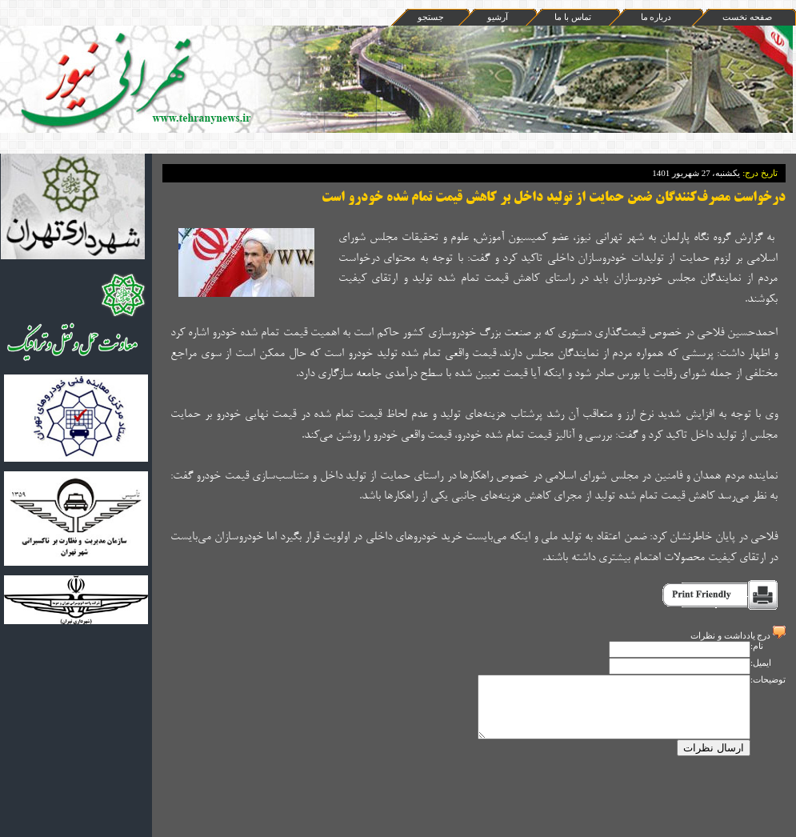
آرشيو (497, 17)
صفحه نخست (747, 17)
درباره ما (656, 17)
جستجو (431, 17)
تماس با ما (572, 17)
